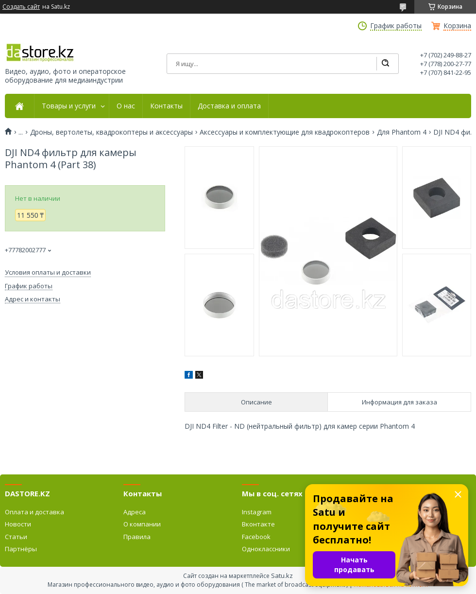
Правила (137, 536)
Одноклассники (266, 548)
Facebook (256, 536)
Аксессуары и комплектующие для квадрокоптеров (285, 132)
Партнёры (21, 548)
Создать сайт (21, 6)
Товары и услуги (69, 106)
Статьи (16, 536)
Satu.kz (282, 575)
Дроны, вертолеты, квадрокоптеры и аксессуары (111, 132)
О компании (142, 524)
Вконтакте (258, 524)
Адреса (134, 511)
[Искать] (385, 63)
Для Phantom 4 (401, 132)
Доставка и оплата (229, 106)
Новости (18, 524)
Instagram (257, 511)
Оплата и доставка (34, 511)
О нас (126, 106)
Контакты (166, 106)
